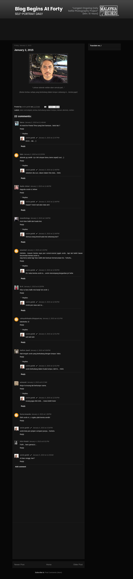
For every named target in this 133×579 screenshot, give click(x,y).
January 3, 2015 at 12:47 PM (49, 138)
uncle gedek (30, 138)
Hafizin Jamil (25, 350)
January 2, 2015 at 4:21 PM (52, 318)
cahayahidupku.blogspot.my (31, 318)
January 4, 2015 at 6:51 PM (39, 441)
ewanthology (25, 218)
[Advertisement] (48, 540)
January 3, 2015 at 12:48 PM (49, 170)
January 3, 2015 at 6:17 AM (37, 382)
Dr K (21, 286)
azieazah (23, 382)
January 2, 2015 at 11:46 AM (35, 122)
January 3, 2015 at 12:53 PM (49, 398)
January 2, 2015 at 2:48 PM (40, 218)
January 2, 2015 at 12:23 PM (34, 154)
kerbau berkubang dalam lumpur (44, 110)
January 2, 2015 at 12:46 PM (40, 186)
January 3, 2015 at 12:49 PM (49, 233)
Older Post (78, 564)
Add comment (20, 467)
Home (49, 564)
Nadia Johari (25, 186)
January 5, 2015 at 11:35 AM (43, 455)
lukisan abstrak (62, 110)
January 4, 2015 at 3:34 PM (43, 428)
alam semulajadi (26, 110)
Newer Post (19, 564)
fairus (22, 122)
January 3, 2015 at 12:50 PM (49, 270)
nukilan (71, 110)
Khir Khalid (24, 441)
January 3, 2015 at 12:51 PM (49, 334)
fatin (21, 154)
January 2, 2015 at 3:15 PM (37, 250)
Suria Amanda (25, 414)
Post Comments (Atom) (53, 572)
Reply (22, 129)
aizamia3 (23, 250)
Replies (25, 134)
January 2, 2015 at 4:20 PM (34, 286)
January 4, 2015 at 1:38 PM (41, 414)
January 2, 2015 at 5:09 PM (40, 350)
